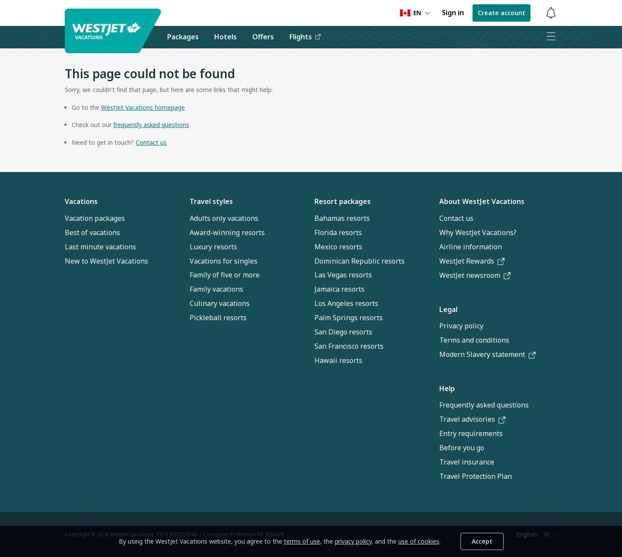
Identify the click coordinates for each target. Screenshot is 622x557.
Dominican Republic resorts (359, 261)
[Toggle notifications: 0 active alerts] (551, 13)
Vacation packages (95, 218)
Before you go (461, 447)
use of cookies (418, 541)
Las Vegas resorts (343, 275)
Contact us (456, 218)
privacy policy (353, 541)
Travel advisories (472, 419)
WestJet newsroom (475, 275)
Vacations (81, 201)
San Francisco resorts (349, 346)
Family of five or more (225, 275)
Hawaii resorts (338, 360)
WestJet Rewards (472, 261)
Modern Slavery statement (487, 354)
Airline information (470, 246)
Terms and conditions (474, 340)
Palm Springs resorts (348, 317)
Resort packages (342, 201)
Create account (501, 13)
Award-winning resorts (227, 232)
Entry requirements (471, 433)
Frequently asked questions (484, 405)
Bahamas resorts (342, 218)
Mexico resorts (338, 246)
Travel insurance (466, 462)
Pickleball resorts (218, 317)
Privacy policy (461, 326)
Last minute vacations (100, 246)
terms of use (302, 541)
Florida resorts (338, 232)
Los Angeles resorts (346, 303)
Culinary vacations (220, 303)
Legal (448, 309)
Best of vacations (92, 232)
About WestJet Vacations (481, 201)
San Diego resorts (343, 332)
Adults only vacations (224, 218)
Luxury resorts (213, 246)
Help (447, 388)
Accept (482, 541)
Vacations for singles (223, 261)
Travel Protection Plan (475, 476)
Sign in (453, 12)
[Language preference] (415, 13)
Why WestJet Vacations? (478, 232)
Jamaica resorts (339, 289)
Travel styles (211, 201)
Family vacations (216, 289)
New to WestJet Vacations (106, 261)
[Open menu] (550, 37)
